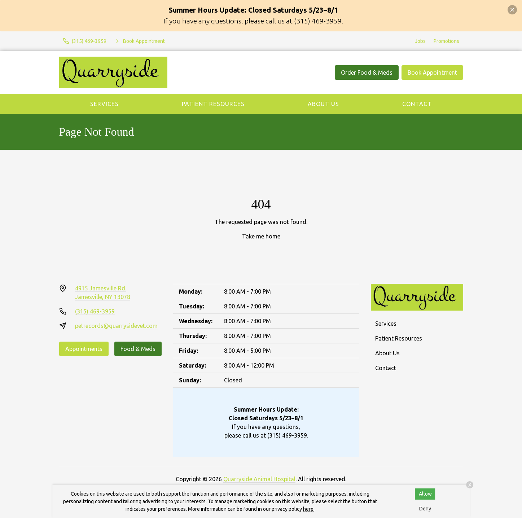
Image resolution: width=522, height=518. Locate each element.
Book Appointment (432, 72)
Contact (417, 104)
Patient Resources (213, 104)
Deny (425, 509)
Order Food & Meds (366, 72)
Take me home (261, 236)
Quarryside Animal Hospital (259, 479)
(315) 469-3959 (318, 21)
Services (104, 104)
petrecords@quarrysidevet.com (116, 325)
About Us (323, 104)
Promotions (446, 41)
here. (309, 509)
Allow (425, 494)
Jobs (420, 41)
